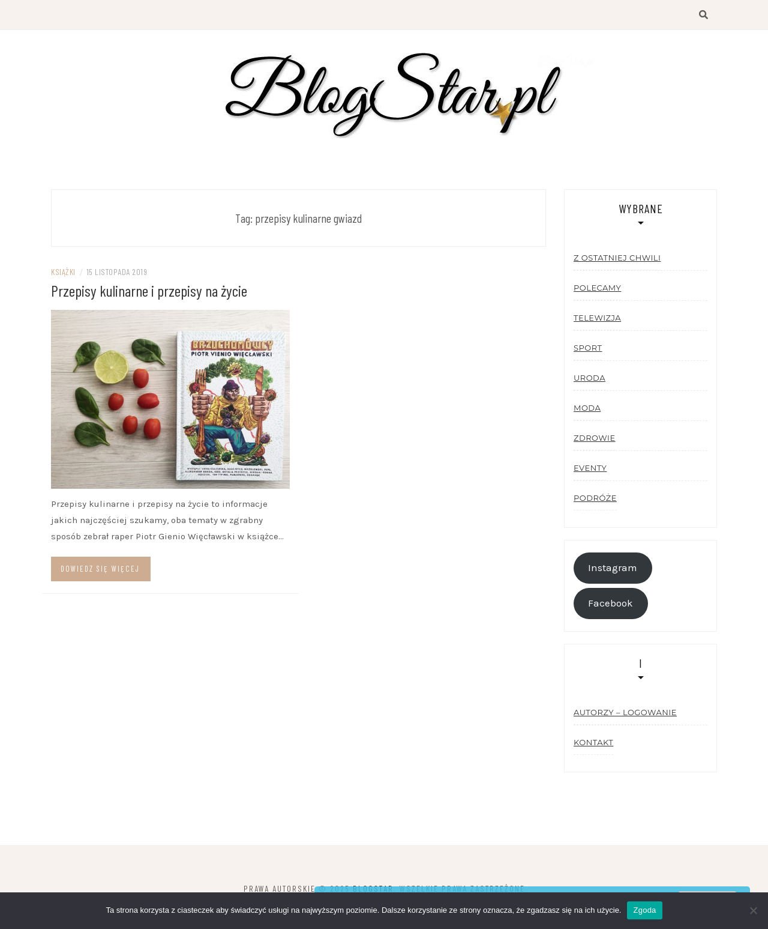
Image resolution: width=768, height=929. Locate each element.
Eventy (590, 468)
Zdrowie (595, 438)
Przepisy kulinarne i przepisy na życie (149, 290)
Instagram (612, 567)
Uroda (589, 378)
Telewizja (597, 317)
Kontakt (593, 742)
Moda (587, 408)
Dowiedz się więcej (100, 568)
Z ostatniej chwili (617, 257)
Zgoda (644, 910)
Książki (63, 272)
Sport (588, 348)
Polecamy (597, 287)
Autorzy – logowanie (625, 712)
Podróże (595, 498)
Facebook (610, 603)
